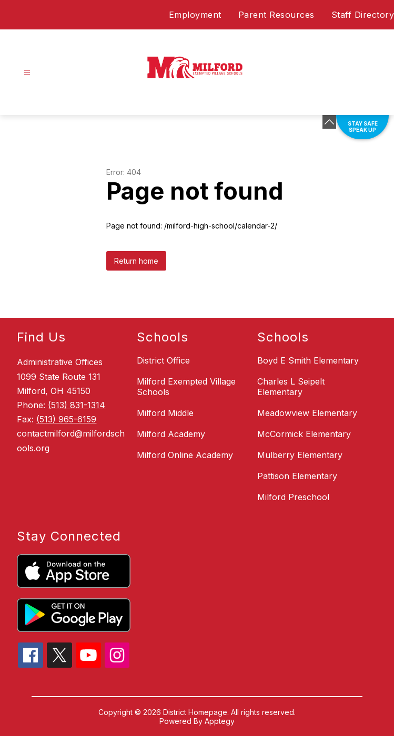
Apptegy (220, 721)
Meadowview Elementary (307, 413)
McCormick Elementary (304, 434)
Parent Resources (276, 14)
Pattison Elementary (297, 476)
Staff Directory (363, 14)
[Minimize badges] (329, 122)
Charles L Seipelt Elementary (291, 386)
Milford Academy (171, 434)
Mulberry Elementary (299, 455)
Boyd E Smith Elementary (308, 360)
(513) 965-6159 (66, 419)
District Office (163, 360)
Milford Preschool (293, 497)
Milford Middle (165, 413)
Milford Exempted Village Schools (186, 386)
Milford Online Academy (185, 455)
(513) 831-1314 (76, 405)
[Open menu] (27, 73)
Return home (136, 260)
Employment (195, 14)
